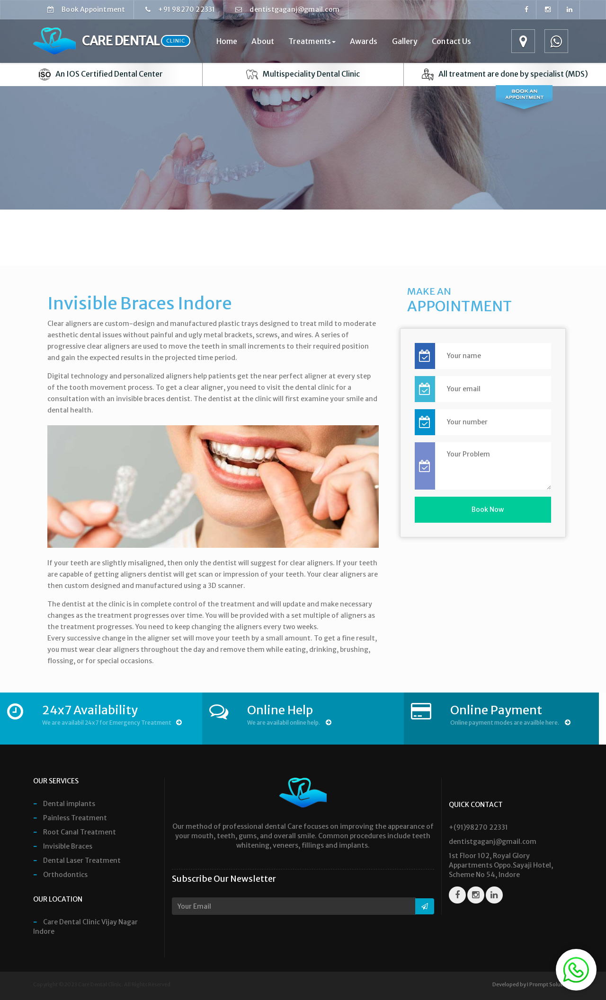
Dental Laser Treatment (77, 860)
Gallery (405, 41)
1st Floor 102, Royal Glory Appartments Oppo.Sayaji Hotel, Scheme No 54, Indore (501, 865)
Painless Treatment (70, 818)
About (262, 41)
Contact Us (451, 41)
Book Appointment (89, 9)
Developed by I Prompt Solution (531, 984)
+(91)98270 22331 (478, 827)
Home (226, 41)
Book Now (488, 509)
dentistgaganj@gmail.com (290, 9)
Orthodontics (60, 874)
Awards (364, 41)
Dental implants (64, 803)
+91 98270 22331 (183, 9)
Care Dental (111, 41)
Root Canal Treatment (74, 832)
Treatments (312, 41)
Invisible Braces (62, 846)
